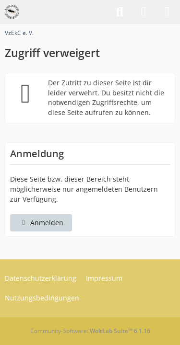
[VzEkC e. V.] (12, 12)
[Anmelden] (143, 12)
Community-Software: (90, 331)
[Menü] (167, 12)
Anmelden (41, 222)
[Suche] (119, 12)
